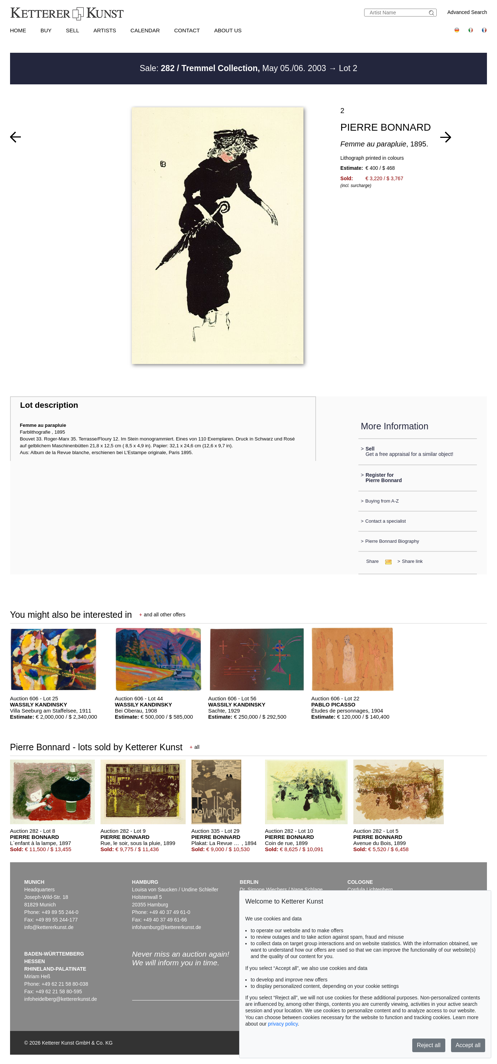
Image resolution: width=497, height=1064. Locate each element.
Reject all (429, 1045)
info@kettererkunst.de (49, 927)
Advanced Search (467, 12)
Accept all (468, 1045)
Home (18, 30)
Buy (46, 30)
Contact (187, 30)
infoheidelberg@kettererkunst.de (60, 999)
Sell (72, 30)
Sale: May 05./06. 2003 (234, 68)
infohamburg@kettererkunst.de (166, 927)
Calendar (145, 30)
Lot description (49, 405)
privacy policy (283, 1024)
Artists (104, 30)
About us (227, 30)
